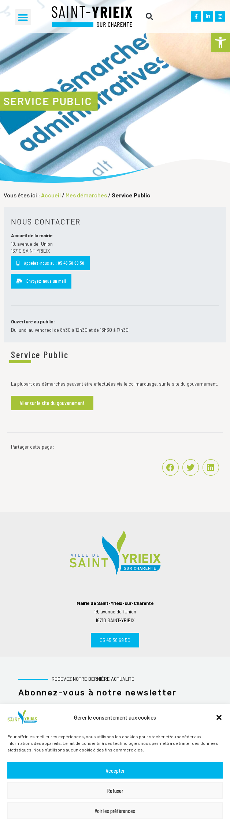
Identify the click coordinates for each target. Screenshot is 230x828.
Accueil (51, 195)
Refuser (115, 790)
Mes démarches (86, 195)
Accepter (115, 770)
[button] (220, 42)
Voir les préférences (115, 810)
